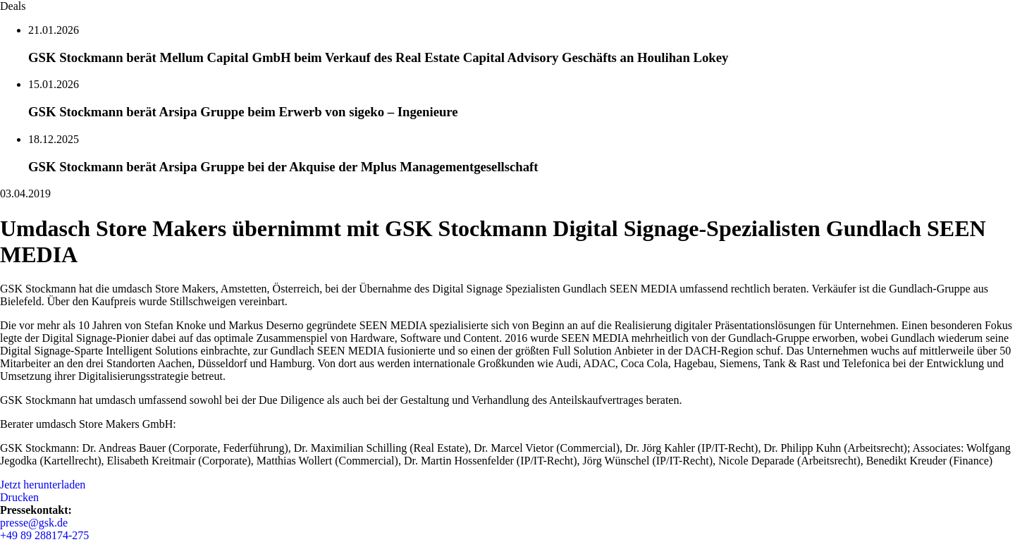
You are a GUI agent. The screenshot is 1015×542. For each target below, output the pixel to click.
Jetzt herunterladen (42, 485)
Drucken (19, 497)
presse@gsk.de (34, 523)
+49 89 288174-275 (44, 535)
